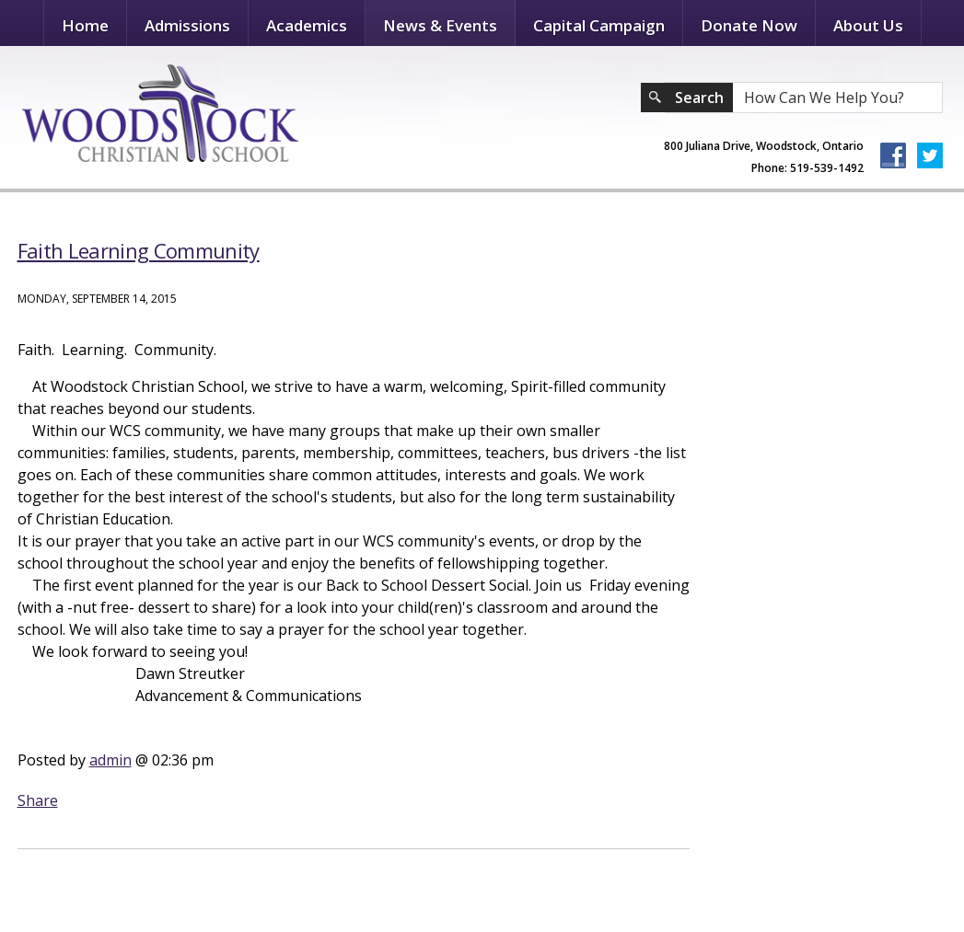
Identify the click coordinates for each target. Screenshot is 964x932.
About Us (868, 25)
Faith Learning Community (138, 250)
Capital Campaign (599, 25)
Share (37, 800)
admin (110, 760)
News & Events (440, 25)
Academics (306, 25)
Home (85, 25)
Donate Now (749, 25)
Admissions (187, 25)
